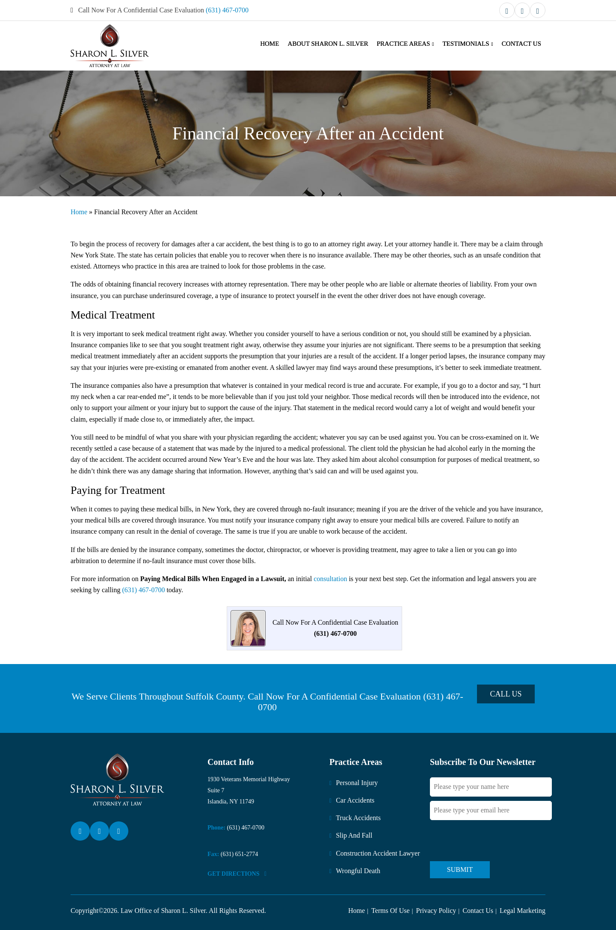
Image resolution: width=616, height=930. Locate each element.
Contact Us (521, 43)
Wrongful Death (358, 870)
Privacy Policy (436, 910)
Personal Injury (357, 782)
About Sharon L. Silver (327, 43)
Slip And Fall (354, 835)
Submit (460, 869)
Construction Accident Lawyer (378, 853)
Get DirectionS (237, 874)
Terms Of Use (390, 910)
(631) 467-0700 (227, 10)
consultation (330, 578)
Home (269, 43)
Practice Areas (403, 43)
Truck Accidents (358, 817)
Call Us (506, 694)
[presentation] (495, 840)
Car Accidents (355, 800)
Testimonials (465, 43)
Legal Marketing (522, 910)
